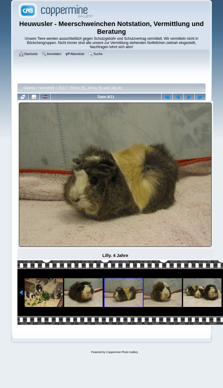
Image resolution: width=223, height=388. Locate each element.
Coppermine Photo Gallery (122, 352)
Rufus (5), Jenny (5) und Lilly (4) (96, 88)
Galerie (29, 88)
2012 (62, 88)
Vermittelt (46, 88)
